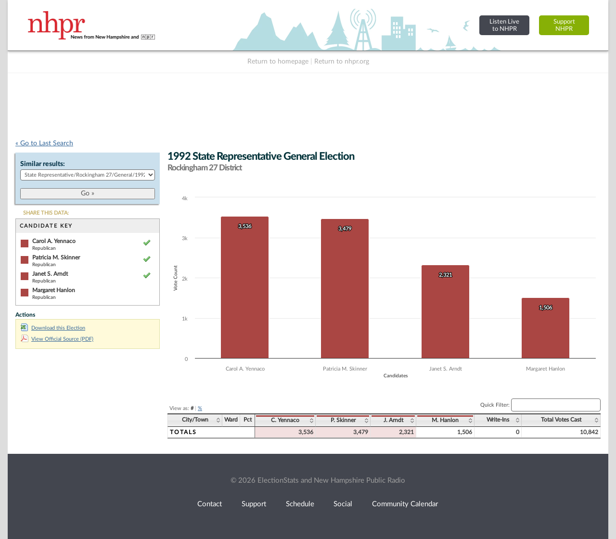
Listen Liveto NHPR (504, 25)
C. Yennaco (285, 420)
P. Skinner (343, 420)
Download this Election (53, 328)
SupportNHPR (564, 25)
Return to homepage (277, 61)
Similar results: (42, 164)
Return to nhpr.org (341, 61)
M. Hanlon (445, 420)
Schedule (300, 504)
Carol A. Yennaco (54, 241)
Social (343, 504)
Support (254, 504)
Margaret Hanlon (53, 290)
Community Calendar (405, 504)
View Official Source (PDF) (57, 339)
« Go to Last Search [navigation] (44, 143)
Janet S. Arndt (50, 274)
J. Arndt (393, 420)
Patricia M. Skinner (56, 257)
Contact (209, 504)
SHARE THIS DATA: (46, 213)
